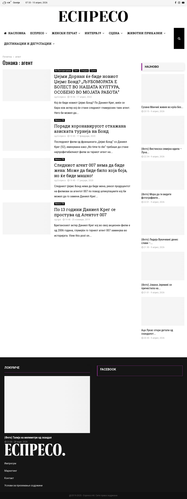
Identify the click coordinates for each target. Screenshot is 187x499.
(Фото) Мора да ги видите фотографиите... (156, 196)
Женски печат (64, 33)
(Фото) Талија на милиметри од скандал (27, 437)
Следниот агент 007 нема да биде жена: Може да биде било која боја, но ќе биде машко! (90, 170)
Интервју (93, 33)
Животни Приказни (144, 33)
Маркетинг (10, 470)
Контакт (9, 478)
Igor (59, 219)
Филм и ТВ (59, 120)
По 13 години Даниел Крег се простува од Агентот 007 (84, 212)
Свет (76, 71)
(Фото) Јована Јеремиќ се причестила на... (156, 286)
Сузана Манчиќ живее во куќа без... (162, 107)
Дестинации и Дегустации (27, 43)
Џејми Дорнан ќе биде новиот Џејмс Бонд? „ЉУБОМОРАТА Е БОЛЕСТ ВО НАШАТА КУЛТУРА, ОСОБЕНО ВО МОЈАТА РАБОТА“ (87, 84)
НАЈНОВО (152, 66)
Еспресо (37, 33)
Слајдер (84, 71)
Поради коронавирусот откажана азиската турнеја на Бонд (90, 128)
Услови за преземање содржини (23, 485)
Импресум (10, 463)
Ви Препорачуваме (63, 71)
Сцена (114, 33)
